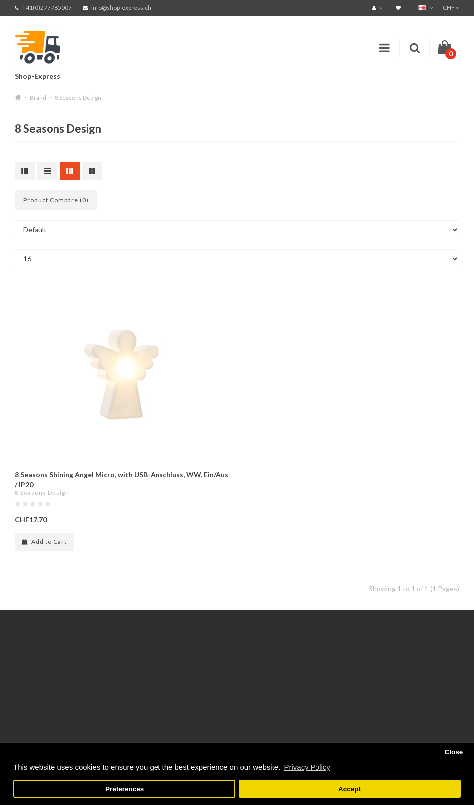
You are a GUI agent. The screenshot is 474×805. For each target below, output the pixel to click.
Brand (38, 97)
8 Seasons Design (78, 97)
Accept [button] (349, 789)
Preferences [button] (124, 789)
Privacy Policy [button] (307, 767)
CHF (451, 7)
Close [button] (453, 752)
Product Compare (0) (56, 200)
